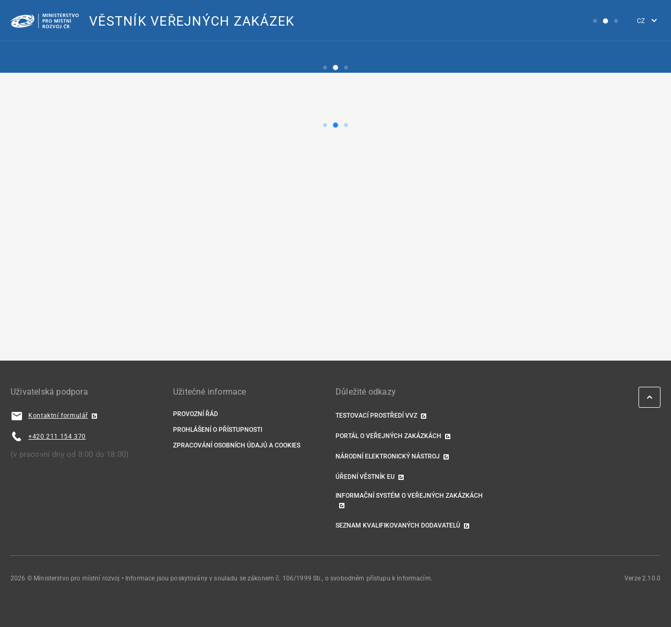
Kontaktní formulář (58, 415)
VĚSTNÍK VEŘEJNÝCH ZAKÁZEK (192, 21)
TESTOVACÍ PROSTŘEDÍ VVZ (376, 415)
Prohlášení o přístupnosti (217, 429)
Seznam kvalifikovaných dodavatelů (398, 525)
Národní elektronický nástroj (388, 456)
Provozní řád (195, 414)
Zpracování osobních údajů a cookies (236, 445)
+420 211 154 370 (57, 436)
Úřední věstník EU (365, 476)
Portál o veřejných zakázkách (388, 436)
